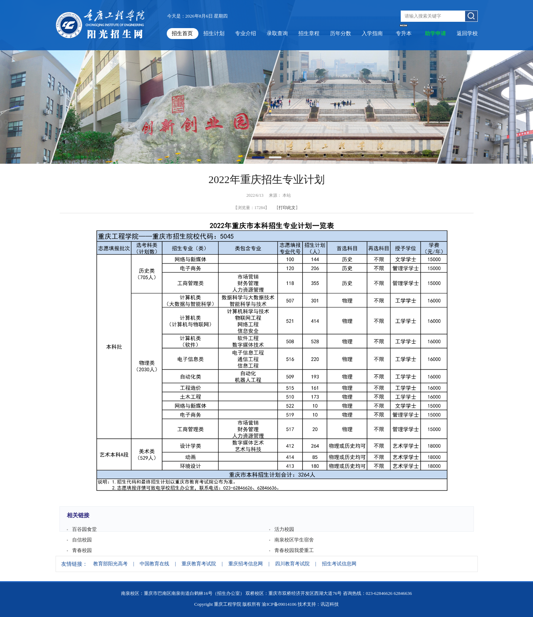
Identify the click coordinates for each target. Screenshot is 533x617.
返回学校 (467, 33)
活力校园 (284, 529)
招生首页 (182, 33)
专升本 (404, 33)
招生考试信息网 (339, 563)
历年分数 (340, 33)
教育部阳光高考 (110, 563)
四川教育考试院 (292, 563)
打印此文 (287, 207)
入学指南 (372, 33)
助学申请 (435, 33)
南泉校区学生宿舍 (294, 540)
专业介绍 (245, 33)
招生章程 (308, 33)
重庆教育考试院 (199, 563)
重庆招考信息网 (245, 563)
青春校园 (82, 550)
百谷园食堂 (84, 529)
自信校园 (82, 540)
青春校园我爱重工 (294, 550)
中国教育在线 (154, 563)
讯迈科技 (330, 604)
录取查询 (277, 33)
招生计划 (213, 33)
